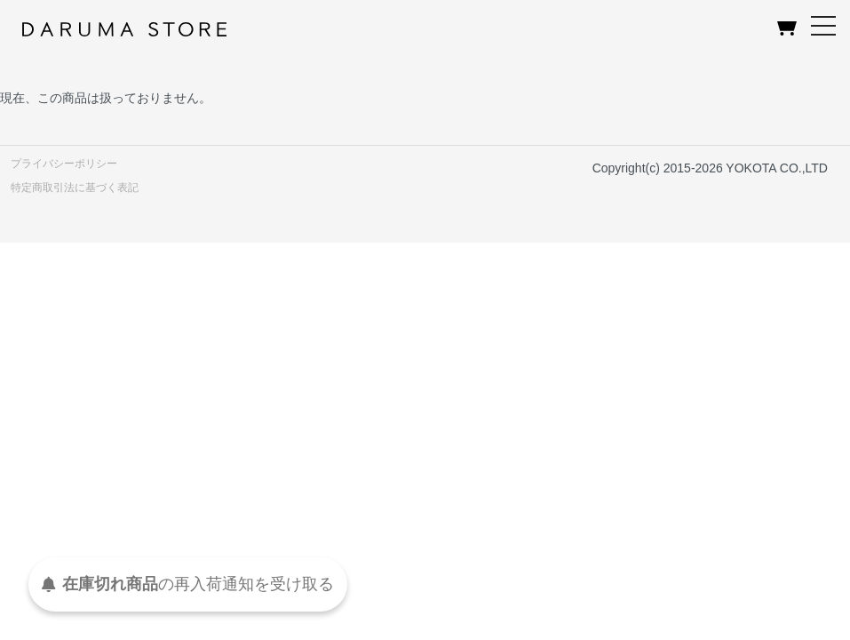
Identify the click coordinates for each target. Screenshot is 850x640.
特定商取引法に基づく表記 (75, 187)
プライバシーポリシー (64, 163)
